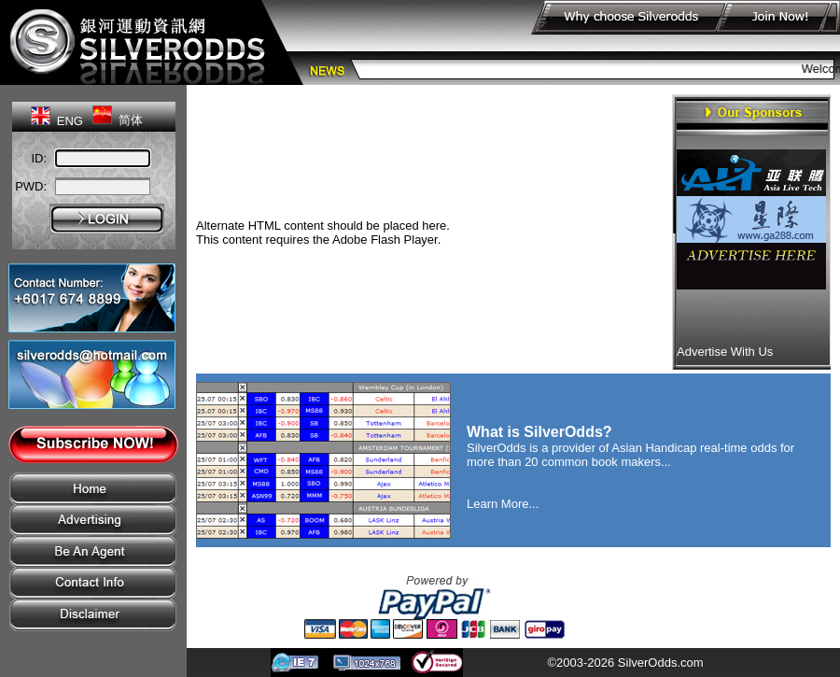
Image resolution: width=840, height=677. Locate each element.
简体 (131, 120)
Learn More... (503, 504)
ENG (70, 121)
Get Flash (470, 240)
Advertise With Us (725, 352)
